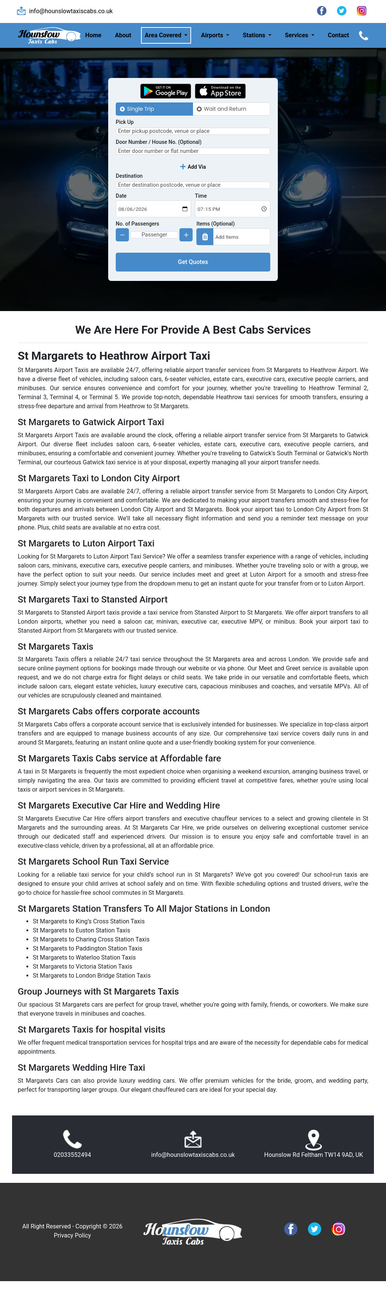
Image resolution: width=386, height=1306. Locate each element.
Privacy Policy (72, 1260)
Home (93, 35)
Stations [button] (255, 35)
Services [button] (297, 35)
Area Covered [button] (164, 35)
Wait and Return (225, 109)
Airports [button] (213, 35)
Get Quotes (193, 286)
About (123, 35)
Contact (338, 35)
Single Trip (140, 109)
